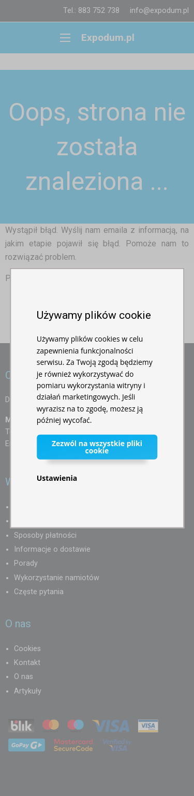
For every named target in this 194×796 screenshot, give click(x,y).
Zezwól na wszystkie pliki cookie (97, 446)
